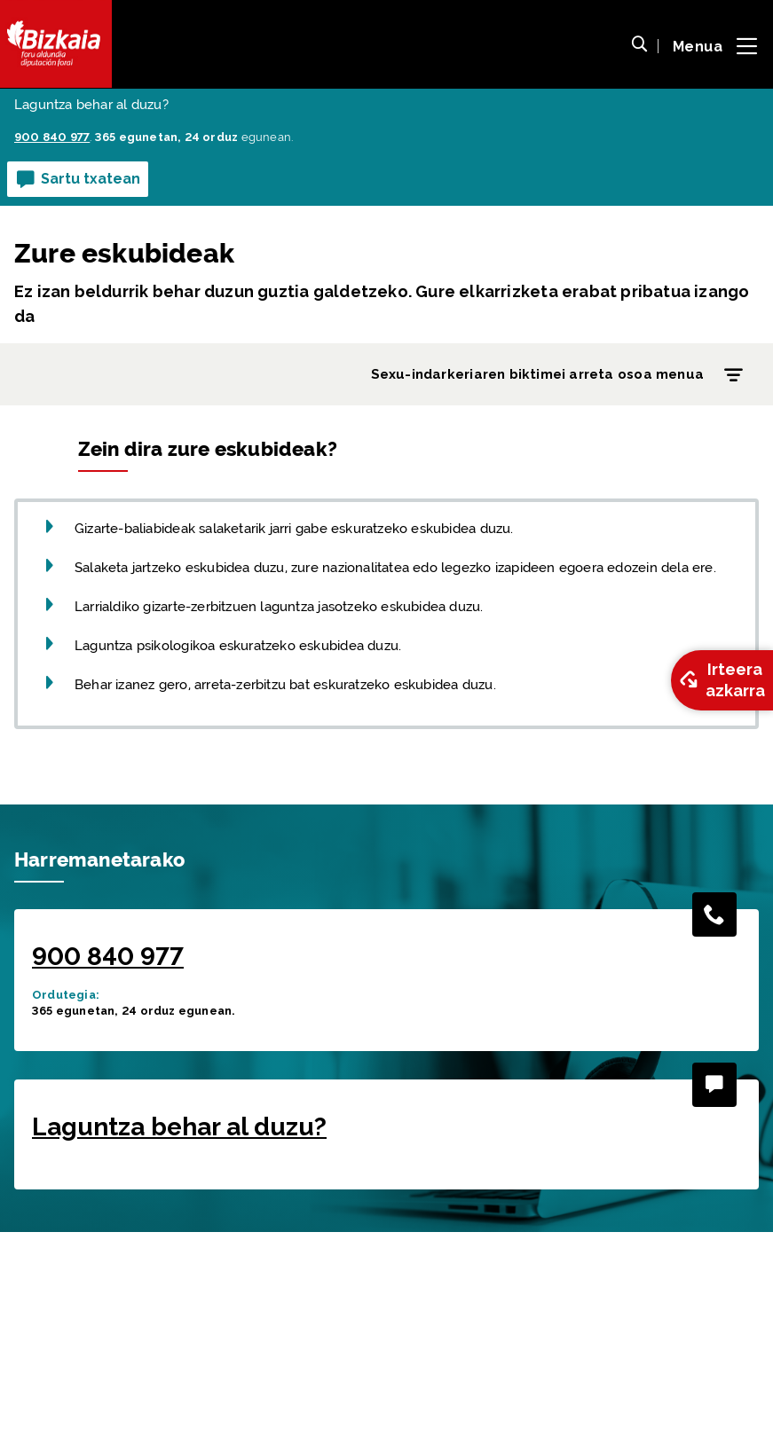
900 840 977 (108, 1168)
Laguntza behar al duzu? (179, 1339)
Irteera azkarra (720, 680)
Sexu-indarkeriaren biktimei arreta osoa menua (560, 375)
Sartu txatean (77, 180)
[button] (639, 46)
